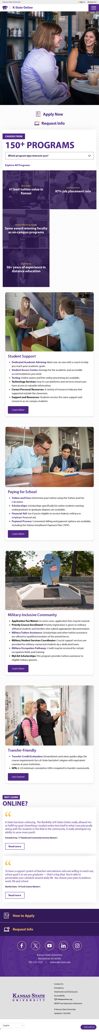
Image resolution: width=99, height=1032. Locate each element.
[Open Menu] (93, 7)
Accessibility (59, 995)
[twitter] (35, 945)
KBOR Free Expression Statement (68, 1003)
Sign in (82, 2)
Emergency (59, 988)
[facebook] (21, 945)
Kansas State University (11, 2)
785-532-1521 (35, 962)
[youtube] (49, 945)
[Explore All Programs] (18, 165)
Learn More (18, 409)
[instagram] (77, 945)
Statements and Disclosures (66, 992)
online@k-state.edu (60, 962)
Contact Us (58, 984)
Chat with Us (89, 1027)
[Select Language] (13, 1025)
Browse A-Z (92, 2)
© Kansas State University (65, 1009)
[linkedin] (63, 945)
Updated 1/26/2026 (62, 1013)
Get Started (18, 776)
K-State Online (23, 7)
